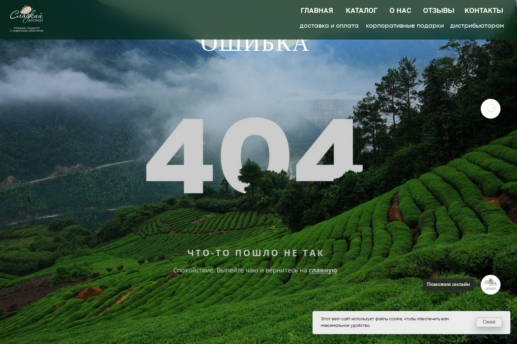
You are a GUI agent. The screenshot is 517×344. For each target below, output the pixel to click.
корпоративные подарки (405, 26)
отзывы (438, 11)
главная (317, 11)
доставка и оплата (329, 26)
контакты (484, 11)
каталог (362, 11)
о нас (400, 11)
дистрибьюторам (477, 26)
